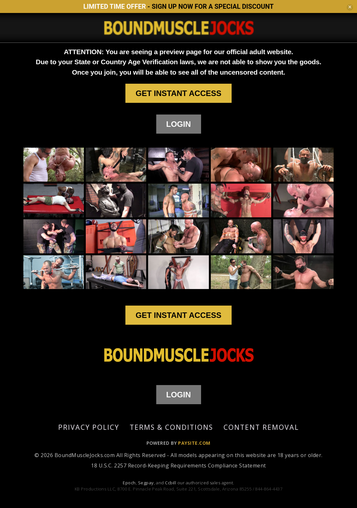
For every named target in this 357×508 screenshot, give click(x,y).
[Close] (350, 7)
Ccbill (170, 483)
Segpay (146, 483)
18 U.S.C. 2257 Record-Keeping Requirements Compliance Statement (178, 465)
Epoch (129, 483)
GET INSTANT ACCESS (178, 93)
